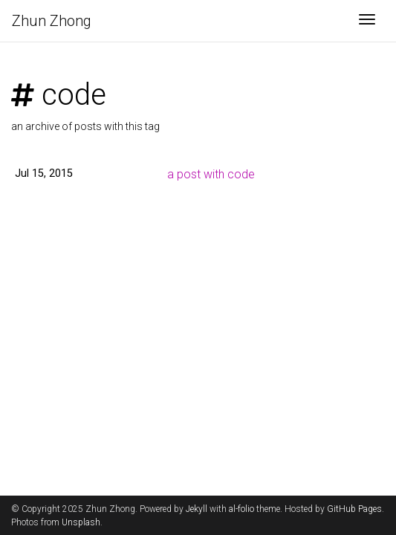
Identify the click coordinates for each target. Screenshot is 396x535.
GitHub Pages (354, 509)
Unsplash (81, 522)
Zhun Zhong (51, 21)
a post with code (211, 174)
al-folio (241, 509)
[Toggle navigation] (367, 20)
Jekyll (196, 509)
